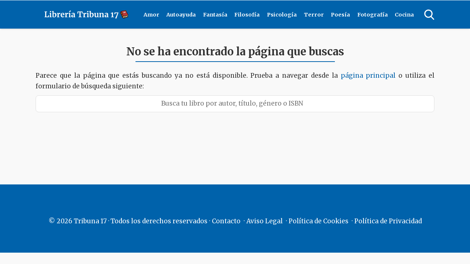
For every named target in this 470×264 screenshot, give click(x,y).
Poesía (340, 14)
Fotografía (372, 14)
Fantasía (215, 14)
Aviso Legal (264, 221)
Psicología (282, 14)
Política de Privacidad (388, 221)
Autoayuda (181, 14)
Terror (314, 14)
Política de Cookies (318, 221)
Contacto (226, 221)
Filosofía (247, 14)
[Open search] (429, 15)
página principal (370, 76)
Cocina (404, 14)
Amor (151, 14)
